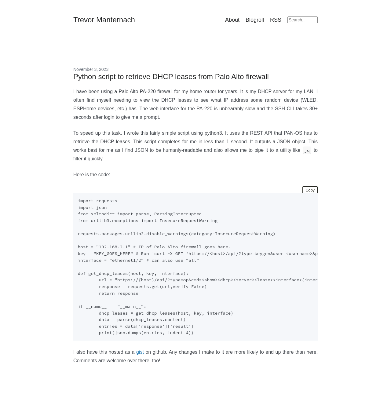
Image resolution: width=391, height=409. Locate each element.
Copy (310, 190)
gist (140, 352)
